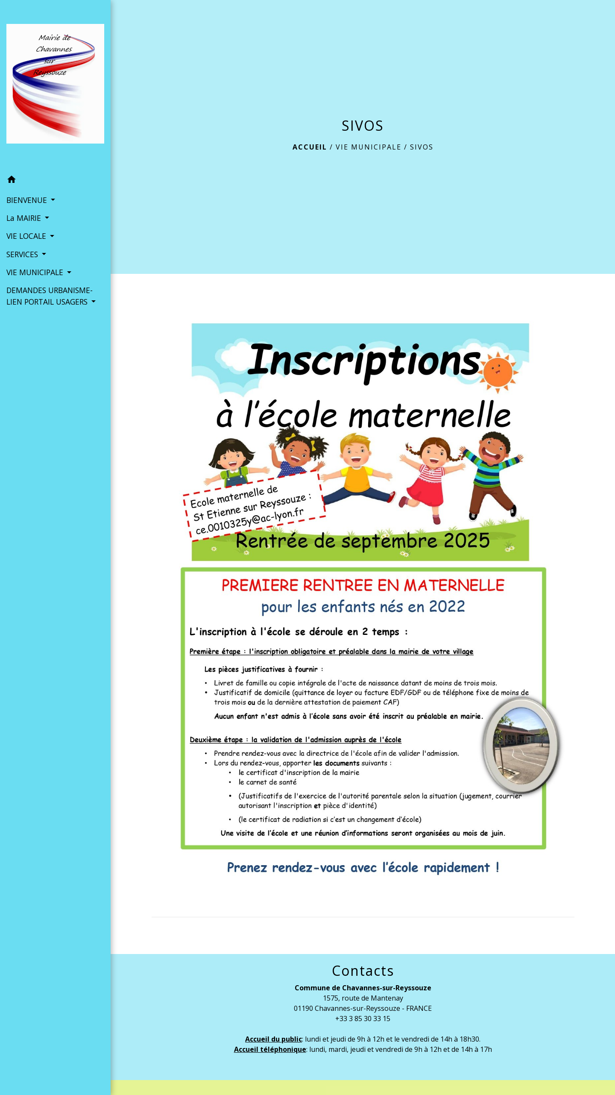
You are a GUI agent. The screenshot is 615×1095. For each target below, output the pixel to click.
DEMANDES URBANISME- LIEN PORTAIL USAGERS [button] (49, 295)
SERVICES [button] (23, 254)
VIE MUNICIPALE (368, 147)
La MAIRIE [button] (24, 218)
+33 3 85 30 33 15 (362, 1018)
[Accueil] (55, 85)
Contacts (363, 971)
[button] (55, 181)
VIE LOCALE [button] (27, 236)
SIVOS (421, 147)
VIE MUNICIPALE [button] (35, 272)
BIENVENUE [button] (27, 200)
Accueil (310, 147)
